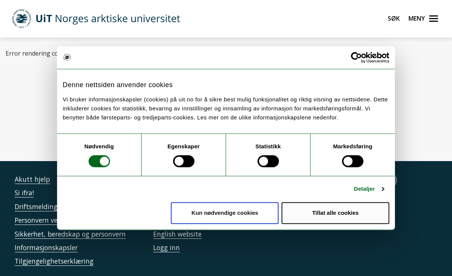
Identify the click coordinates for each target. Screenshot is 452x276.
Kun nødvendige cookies (224, 213)
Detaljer (364, 189)
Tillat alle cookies (335, 213)
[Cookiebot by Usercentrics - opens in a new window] (356, 57)
